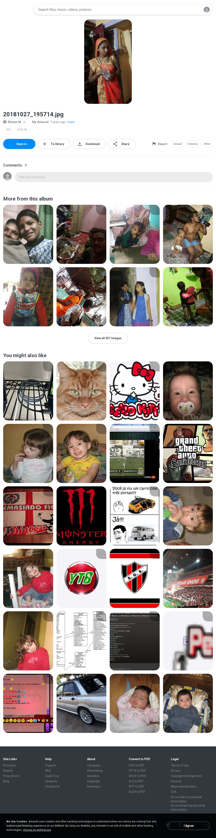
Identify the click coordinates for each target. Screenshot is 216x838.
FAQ (48, 770)
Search (8, 770)
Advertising (94, 770)
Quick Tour (52, 776)
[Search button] (195, 10)
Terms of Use (180, 765)
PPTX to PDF (137, 770)
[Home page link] (17, 10)
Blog (6, 781)
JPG (8, 129)
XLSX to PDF (137, 791)
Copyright (93, 781)
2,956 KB (22, 129)
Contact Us (52, 786)
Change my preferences (37, 830)
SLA (173, 791)
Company (93, 765)
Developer (94, 786)
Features (51, 781)
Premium (9, 765)
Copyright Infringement (186, 776)
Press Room (11, 776)
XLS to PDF (136, 781)
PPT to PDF (136, 786)
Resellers (93, 776)
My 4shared (38, 122)
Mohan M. (12, 122)
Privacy (176, 770)
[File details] (28, 234)
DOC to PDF (136, 765)
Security (176, 781)
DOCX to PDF (137, 776)
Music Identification (184, 786)
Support (50, 765)
